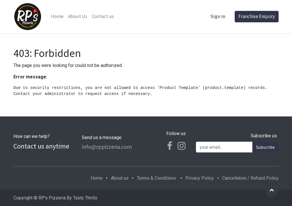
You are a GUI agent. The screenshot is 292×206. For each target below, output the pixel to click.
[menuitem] (57, 17)
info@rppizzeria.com (107, 146)
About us (120, 178)
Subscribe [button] (265, 147)
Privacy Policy (199, 178)
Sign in (218, 16)
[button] (272, 190)
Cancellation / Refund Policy (250, 178)
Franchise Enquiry (256, 16)
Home (97, 178)
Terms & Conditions (156, 178)
